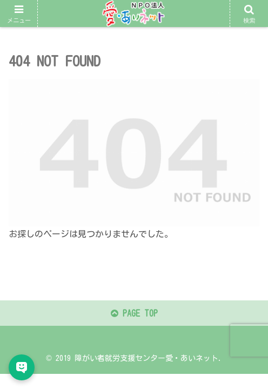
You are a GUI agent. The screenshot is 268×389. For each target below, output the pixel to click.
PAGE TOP (134, 313)
